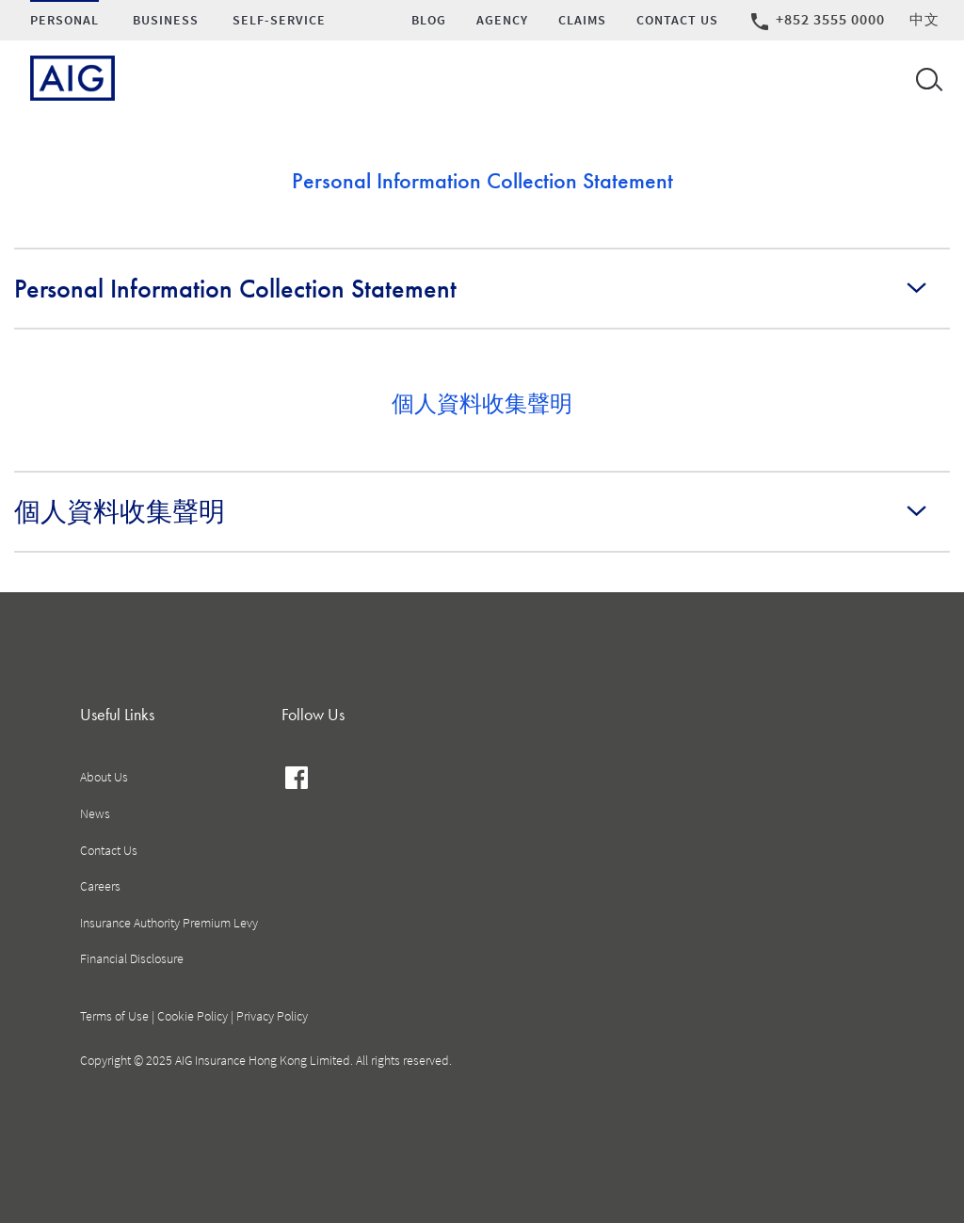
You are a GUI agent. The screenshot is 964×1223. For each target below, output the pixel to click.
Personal (64, 20)
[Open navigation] (925, 78)
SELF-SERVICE (279, 20)
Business (166, 20)
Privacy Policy (272, 1015)
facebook (297, 780)
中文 (924, 19)
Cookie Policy (192, 1015)
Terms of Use (114, 1015)
